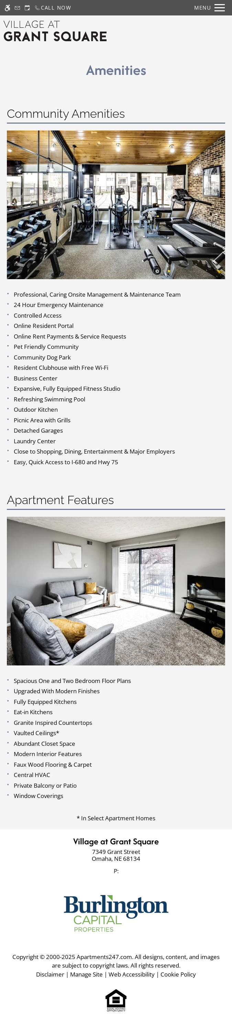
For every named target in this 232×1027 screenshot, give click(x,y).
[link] (116, 855)
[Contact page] (17, 8)
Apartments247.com (104, 957)
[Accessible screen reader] (7, 8)
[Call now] (53, 8)
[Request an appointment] (27, 8)
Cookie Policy (178, 974)
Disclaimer (50, 974)
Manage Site (86, 974)
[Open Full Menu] (207, 8)
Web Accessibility (132, 974)
